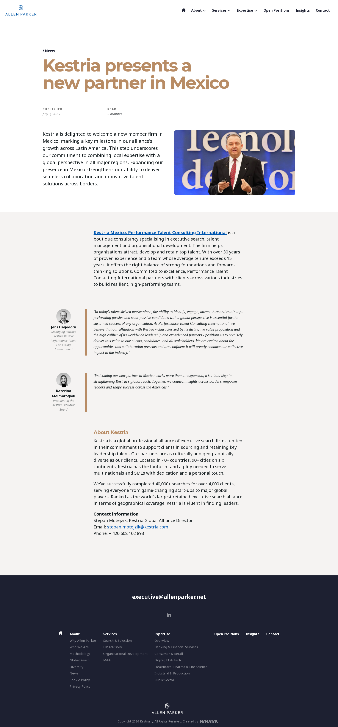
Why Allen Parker (83, 640)
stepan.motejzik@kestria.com (137, 527)
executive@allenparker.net (169, 597)
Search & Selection (117, 640)
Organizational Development (125, 653)
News (50, 50)
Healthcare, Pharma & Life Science (181, 667)
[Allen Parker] (92, 10)
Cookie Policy (80, 680)
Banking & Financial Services (176, 647)
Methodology (80, 653)
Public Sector (164, 680)
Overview (162, 640)
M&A (107, 660)
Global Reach (79, 660)
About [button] (198, 10)
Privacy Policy (80, 686)
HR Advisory (112, 647)
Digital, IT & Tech (168, 660)
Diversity (76, 667)
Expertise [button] (247, 10)
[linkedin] (169, 614)
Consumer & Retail (169, 653)
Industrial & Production (172, 673)
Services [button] (221, 10)
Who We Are (79, 647)
